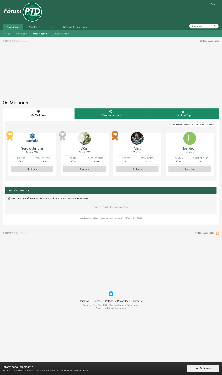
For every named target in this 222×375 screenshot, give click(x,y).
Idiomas (85, 301)
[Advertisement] (111, 73)
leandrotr (190, 148)
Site (52, 27)
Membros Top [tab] (183, 113)
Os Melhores (40, 33)
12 (73, 161)
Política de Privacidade (76, 370)
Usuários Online (61, 33)
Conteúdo (32, 169)
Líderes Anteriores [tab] (110, 113)
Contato (137, 301)
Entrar (214, 4)
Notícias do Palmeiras (75, 27)
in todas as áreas (205, 125)
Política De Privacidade (117, 301)
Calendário (21, 33)
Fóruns (6, 33)
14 (21, 161)
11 (126, 161)
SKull (84, 148)
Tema (98, 301)
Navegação (13, 27)
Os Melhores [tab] (38, 113)
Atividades (34, 27)
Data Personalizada (183, 125)
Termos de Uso (55, 370)
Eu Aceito (203, 368)
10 (178, 161)
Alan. (137, 148)
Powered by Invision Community (111, 308)
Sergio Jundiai (32, 148)
